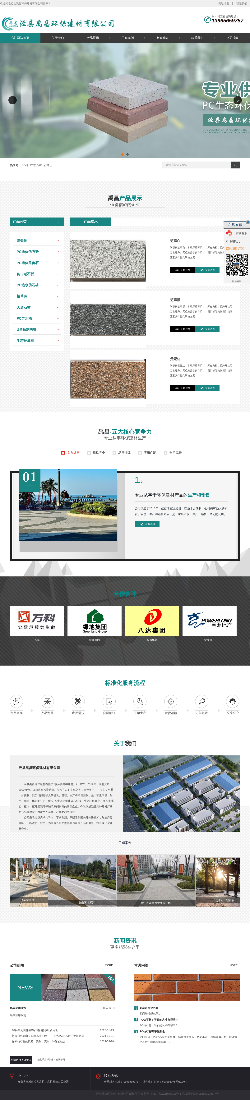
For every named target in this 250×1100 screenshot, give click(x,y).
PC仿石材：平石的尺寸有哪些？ (159, 1019)
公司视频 (232, 37)
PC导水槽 (24, 318)
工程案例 (128, 37)
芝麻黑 (175, 300)
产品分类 (20, 221)
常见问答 (141, 965)
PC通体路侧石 (28, 263)
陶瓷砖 (22, 241)
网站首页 (20, 37)
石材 (46, 165)
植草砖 (22, 296)
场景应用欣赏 (18, 1008)
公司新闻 (17, 965)
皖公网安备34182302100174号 (200, 1093)
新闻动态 (162, 37)
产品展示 (93, 37)
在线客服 (241, 233)
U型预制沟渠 (26, 330)
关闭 (248, 222)
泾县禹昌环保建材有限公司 (51, 1059)
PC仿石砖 (36, 165)
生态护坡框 (25, 341)
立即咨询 (210, 269)
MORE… (110, 965)
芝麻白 (175, 241)
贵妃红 (175, 359)
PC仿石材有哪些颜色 (152, 1031)
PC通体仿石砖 (28, 252)
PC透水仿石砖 (28, 285)
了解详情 (185, 269)
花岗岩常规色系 (149, 1008)
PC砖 (25, 165)
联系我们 (241, 3)
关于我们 (58, 37)
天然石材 (23, 307)
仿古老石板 (25, 274)
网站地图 (223, 3)
